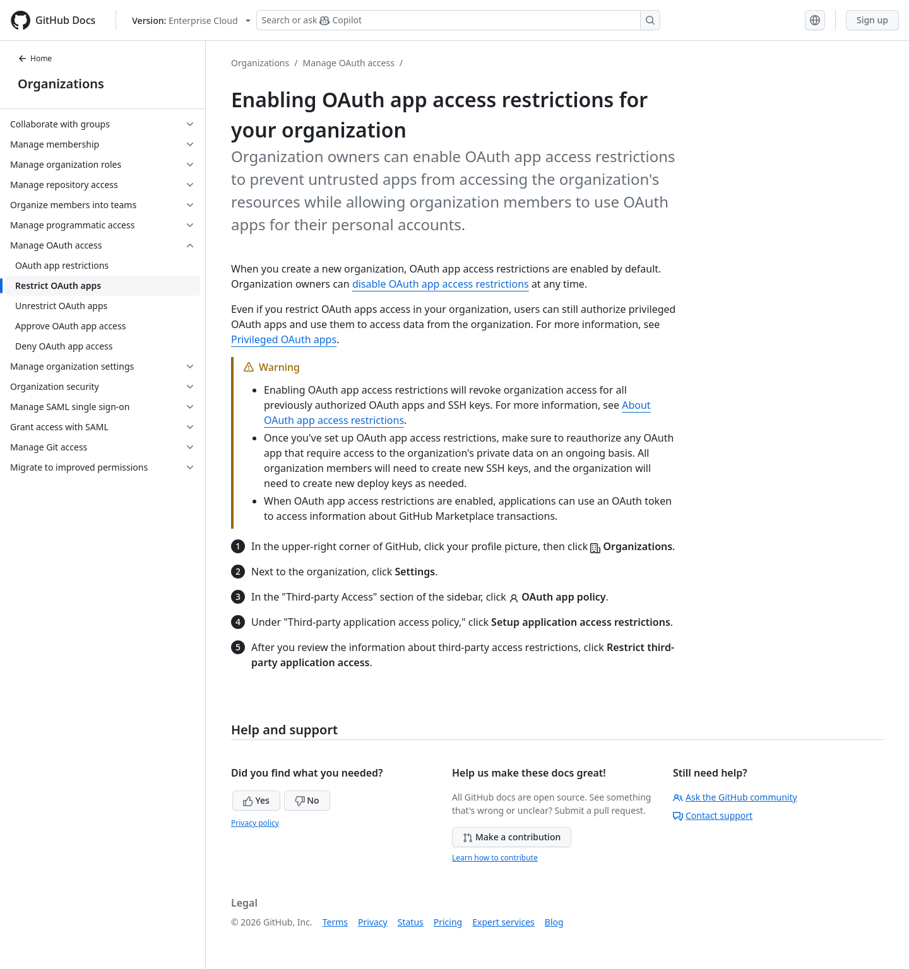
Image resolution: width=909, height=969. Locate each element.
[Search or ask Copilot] (458, 20)
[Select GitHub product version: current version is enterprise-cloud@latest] (191, 20)
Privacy (373, 922)
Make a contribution (512, 837)
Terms (335, 922)
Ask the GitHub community (735, 797)
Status (411, 922)
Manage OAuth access (348, 63)
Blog (554, 922)
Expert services (503, 922)
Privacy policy (255, 823)
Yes (256, 800)
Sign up (872, 20)
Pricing (448, 922)
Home (35, 58)
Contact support (712, 815)
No (307, 800)
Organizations (61, 83)
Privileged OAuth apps (283, 339)
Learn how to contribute (495, 857)
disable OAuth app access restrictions (440, 284)
